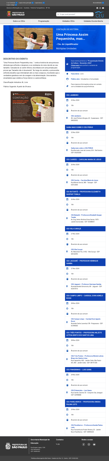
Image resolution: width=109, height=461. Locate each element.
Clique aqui (75, 65)
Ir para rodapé (12, 5)
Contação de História (67, 29)
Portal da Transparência (38, 8)
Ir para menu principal (26, 3)
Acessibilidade (98, 3)
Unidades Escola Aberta (93, 21)
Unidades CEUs (68, 21)
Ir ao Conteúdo (12, 3)
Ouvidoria (26, 8)
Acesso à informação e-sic (15, 8)
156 (58, 444)
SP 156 (48, 8)
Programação (43, 21)
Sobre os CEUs (19, 21)
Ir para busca (40, 3)
